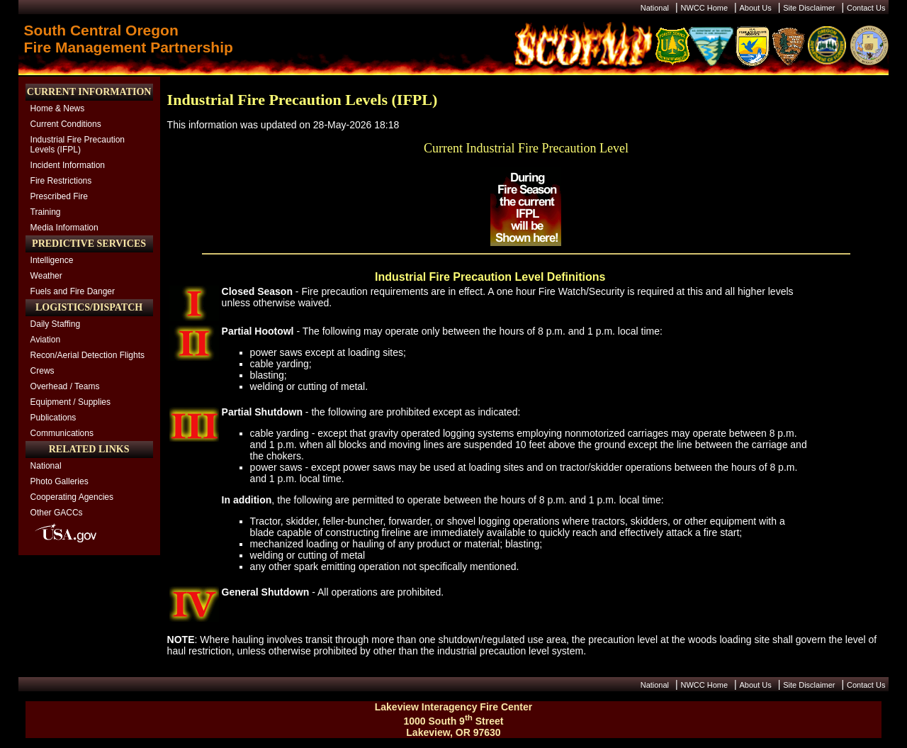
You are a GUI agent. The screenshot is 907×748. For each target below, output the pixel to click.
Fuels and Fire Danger (72, 291)
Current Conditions (65, 124)
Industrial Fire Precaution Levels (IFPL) (77, 145)
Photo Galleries (59, 481)
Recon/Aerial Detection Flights (87, 355)
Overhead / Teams (65, 386)
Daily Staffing (55, 324)
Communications (62, 433)
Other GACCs (56, 513)
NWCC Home (704, 8)
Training (45, 212)
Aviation (45, 340)
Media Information (64, 228)
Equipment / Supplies (70, 402)
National (655, 8)
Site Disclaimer (809, 8)
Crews (42, 371)
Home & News (57, 108)
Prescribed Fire (59, 196)
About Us (756, 8)
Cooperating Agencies (71, 497)
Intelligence (52, 260)
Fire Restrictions (61, 181)
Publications (53, 418)
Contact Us (866, 8)
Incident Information (67, 165)
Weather (46, 276)
